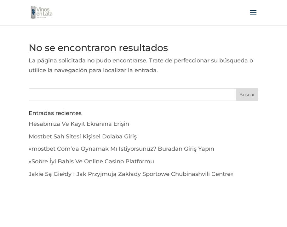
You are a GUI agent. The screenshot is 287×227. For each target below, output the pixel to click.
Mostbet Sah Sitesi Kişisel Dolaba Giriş (83, 136)
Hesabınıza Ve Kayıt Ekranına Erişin (79, 123)
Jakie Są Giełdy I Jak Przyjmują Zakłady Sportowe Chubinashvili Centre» (131, 174)
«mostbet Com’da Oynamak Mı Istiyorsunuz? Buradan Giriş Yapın (121, 148)
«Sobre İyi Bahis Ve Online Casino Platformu (91, 161)
